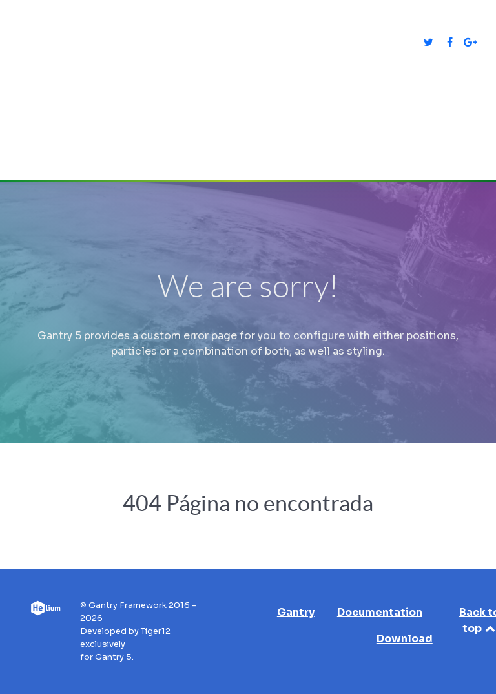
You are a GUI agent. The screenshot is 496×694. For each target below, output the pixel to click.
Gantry (296, 612)
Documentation (379, 612)
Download (405, 639)
